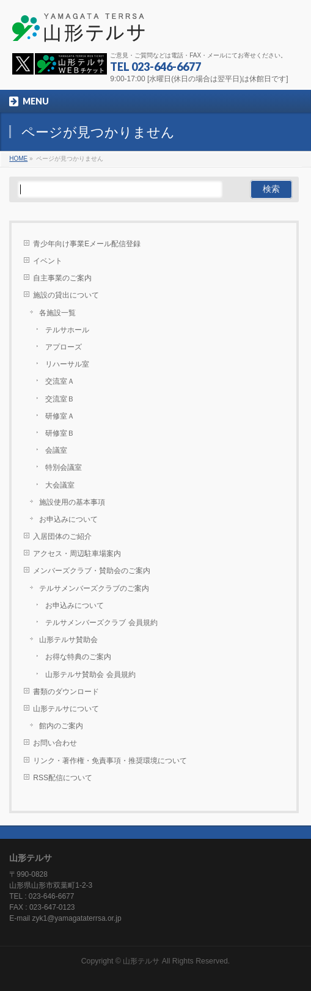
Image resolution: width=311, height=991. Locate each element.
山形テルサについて (66, 708)
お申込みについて (68, 519)
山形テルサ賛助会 (68, 639)
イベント (47, 261)
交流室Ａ (60, 381)
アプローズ (63, 347)
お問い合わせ (55, 743)
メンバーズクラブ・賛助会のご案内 (91, 570)
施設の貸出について (66, 295)
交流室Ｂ (60, 399)
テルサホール (67, 330)
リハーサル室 (67, 364)
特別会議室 (63, 467)
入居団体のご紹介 (62, 536)
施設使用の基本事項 (72, 502)
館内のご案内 (61, 726)
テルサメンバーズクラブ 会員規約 (101, 622)
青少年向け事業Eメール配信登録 (87, 244)
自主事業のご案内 (62, 278)
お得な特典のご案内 (78, 657)
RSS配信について (62, 777)
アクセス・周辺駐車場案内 (77, 553)
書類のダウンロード (66, 691)
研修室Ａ (60, 416)
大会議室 (60, 485)
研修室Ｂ (60, 433)
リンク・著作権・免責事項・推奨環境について (110, 760)
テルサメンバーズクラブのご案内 (94, 588)
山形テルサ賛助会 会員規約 (90, 674)
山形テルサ (141, 961)
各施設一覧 (57, 313)
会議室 (56, 450)
